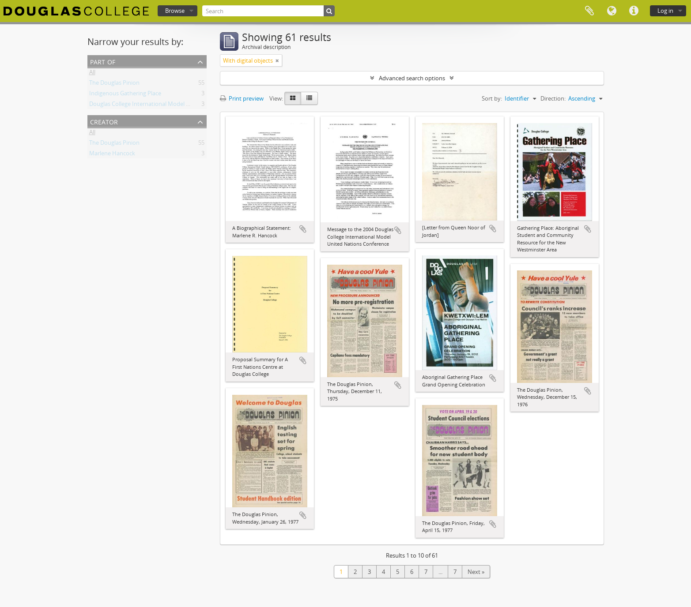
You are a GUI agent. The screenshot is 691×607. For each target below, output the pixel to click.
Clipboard (589, 11)
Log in (665, 11)
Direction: (553, 98)
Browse (175, 11)
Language (611, 11)
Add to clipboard (302, 229)
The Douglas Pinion (114, 84)
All (92, 74)
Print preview (242, 98)
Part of (102, 61)
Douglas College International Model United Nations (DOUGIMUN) (175, 105)
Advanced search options (412, 78)
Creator (104, 121)
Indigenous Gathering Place (125, 95)
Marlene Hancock (112, 155)
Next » (476, 572)
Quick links (634, 11)
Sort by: (492, 98)
